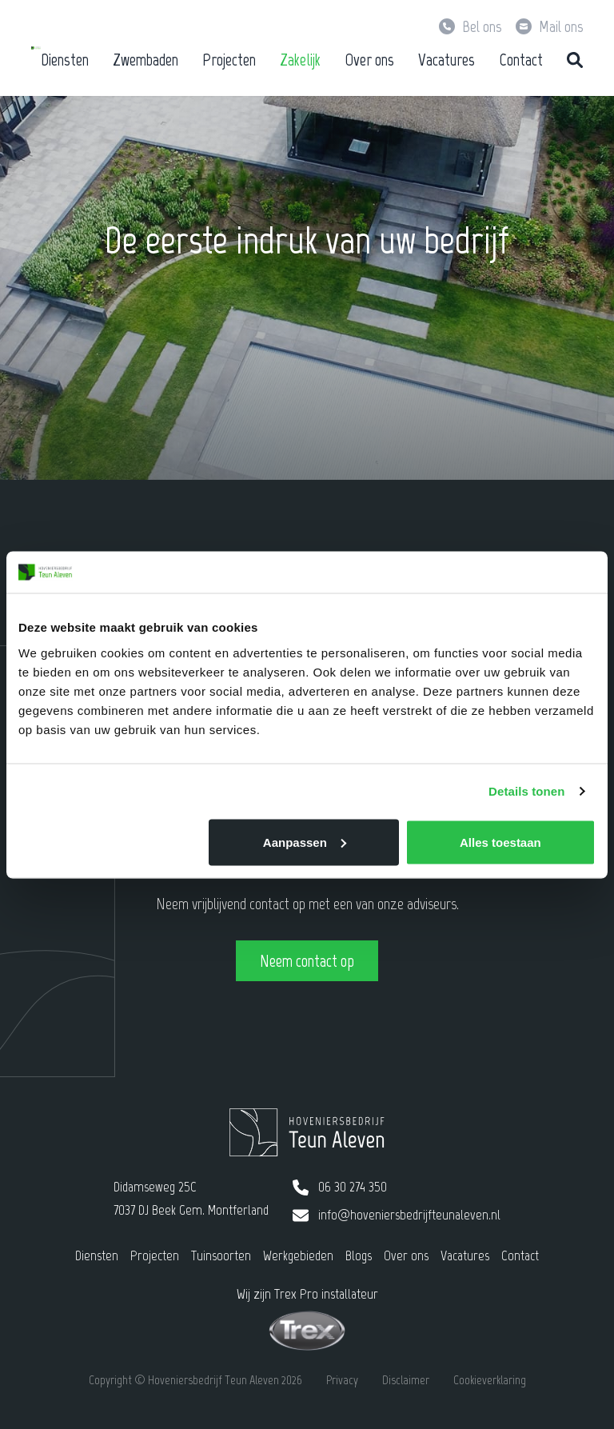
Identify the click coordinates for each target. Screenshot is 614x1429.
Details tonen (526, 791)
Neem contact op (307, 961)
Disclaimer (405, 1379)
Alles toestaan (500, 841)
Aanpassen (304, 841)
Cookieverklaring (489, 1379)
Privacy (342, 1379)
